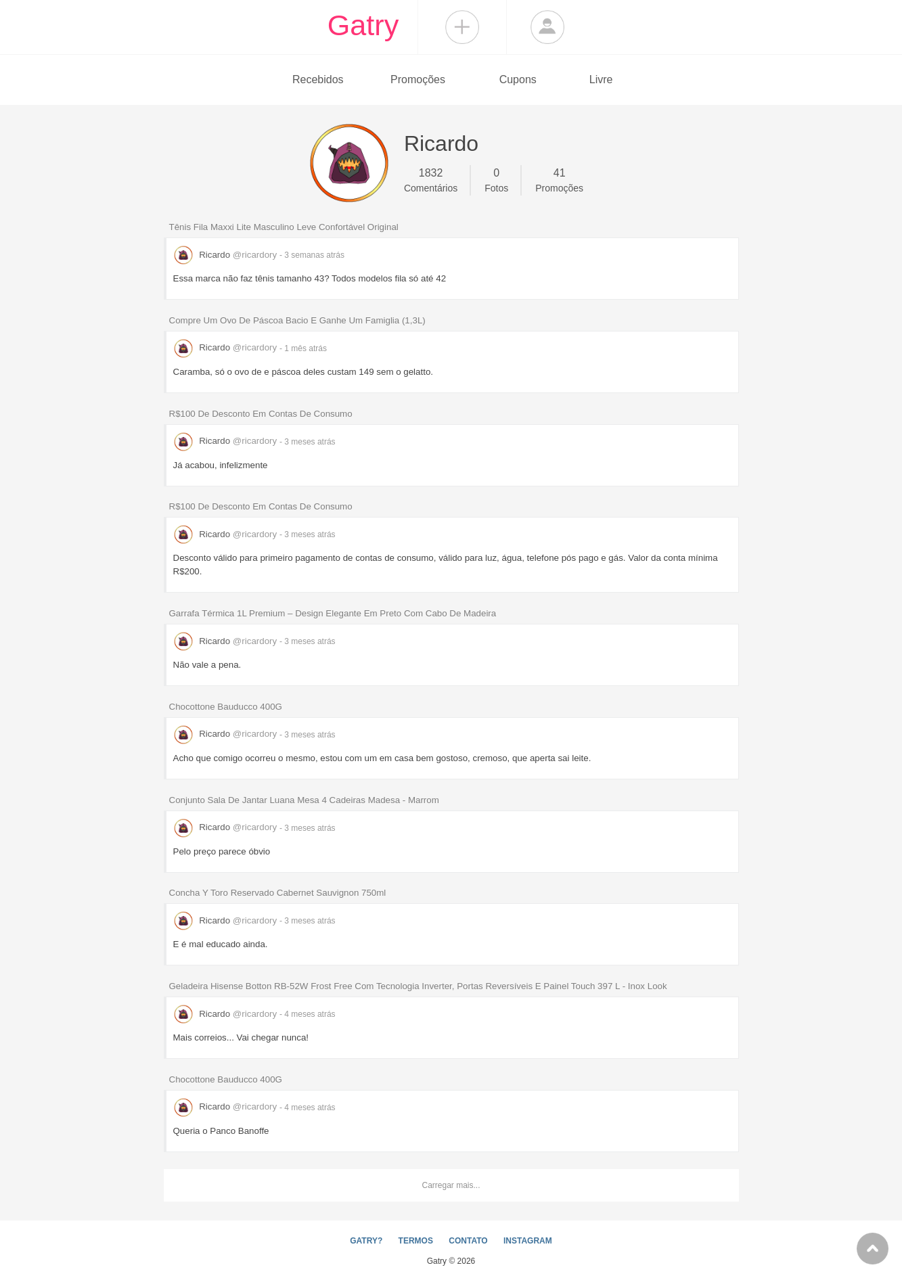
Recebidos (318, 79)
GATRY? (366, 1241)
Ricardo (226, 255)
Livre (601, 79)
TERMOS (416, 1241)
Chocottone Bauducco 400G (225, 707)
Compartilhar (462, 27)
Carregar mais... (451, 1185)
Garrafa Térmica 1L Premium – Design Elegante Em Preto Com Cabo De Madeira (333, 613)
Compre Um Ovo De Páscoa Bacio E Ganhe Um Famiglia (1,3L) (297, 320)
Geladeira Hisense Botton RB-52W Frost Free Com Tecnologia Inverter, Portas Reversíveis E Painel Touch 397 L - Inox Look (418, 986)
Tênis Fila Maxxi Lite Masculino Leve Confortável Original (284, 227)
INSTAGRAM (527, 1241)
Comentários (430, 179)
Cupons (518, 79)
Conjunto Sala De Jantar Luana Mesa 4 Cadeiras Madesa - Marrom (304, 800)
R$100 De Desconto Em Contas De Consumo (261, 414)
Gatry (363, 25)
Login (547, 27)
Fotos (496, 179)
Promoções (417, 79)
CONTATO (468, 1241)
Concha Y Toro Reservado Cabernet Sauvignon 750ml (277, 893)
